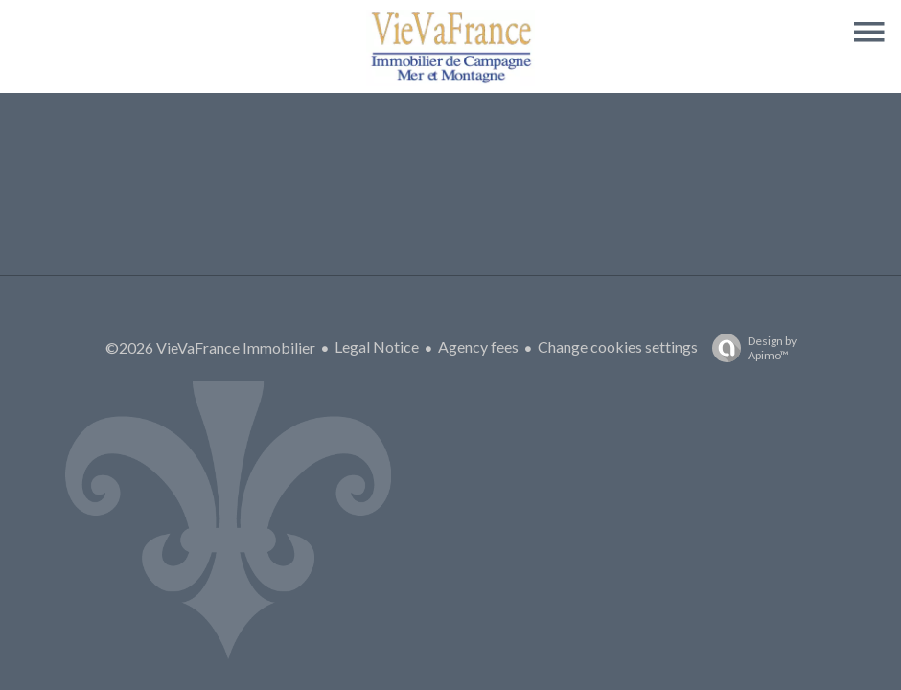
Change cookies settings (618, 346)
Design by (750, 348)
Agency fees (478, 346)
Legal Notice (377, 346)
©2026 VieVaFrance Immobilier (210, 347)
